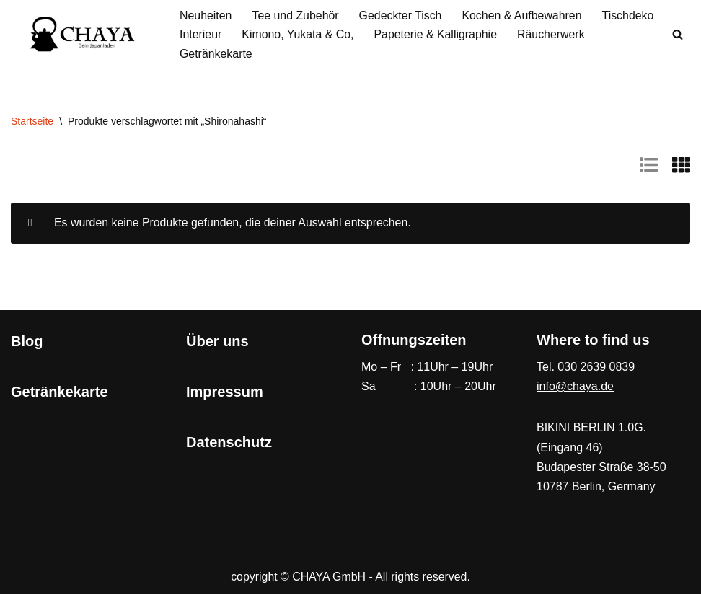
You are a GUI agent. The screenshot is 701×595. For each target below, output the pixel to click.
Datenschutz (229, 443)
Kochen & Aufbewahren (524, 15)
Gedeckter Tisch (402, 15)
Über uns (217, 342)
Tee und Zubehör (296, 15)
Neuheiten (206, 15)
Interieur (201, 35)
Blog (27, 342)
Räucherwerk (553, 35)
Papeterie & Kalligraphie (437, 35)
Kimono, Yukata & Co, (298, 35)
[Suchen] (677, 34)
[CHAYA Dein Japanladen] (83, 34)
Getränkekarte (216, 54)
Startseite (32, 122)
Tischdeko (630, 15)
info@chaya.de (575, 388)
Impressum (224, 392)
